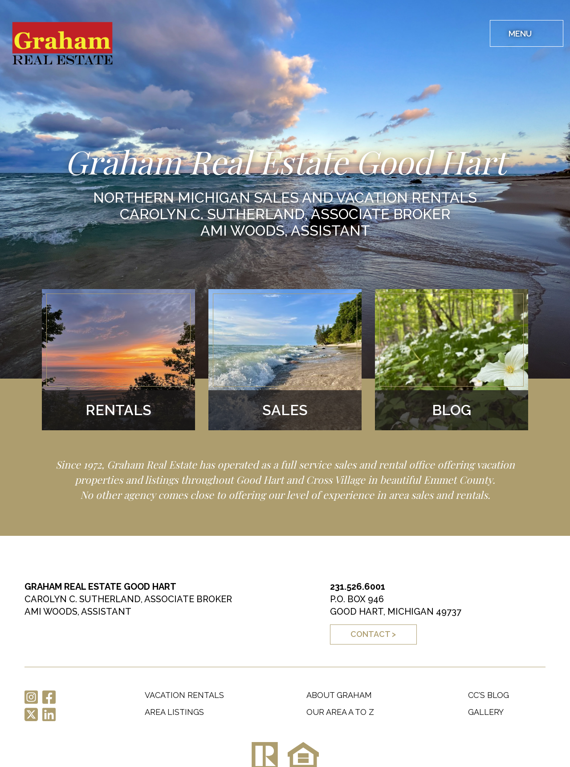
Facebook (49, 697)
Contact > (373, 634)
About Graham (339, 695)
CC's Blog (488, 695)
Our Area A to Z (340, 712)
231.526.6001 (357, 586)
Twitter (31, 714)
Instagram (31, 697)
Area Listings (174, 712)
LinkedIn (49, 714)
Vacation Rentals (184, 695)
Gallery (486, 712)
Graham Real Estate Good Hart (66, 45)
